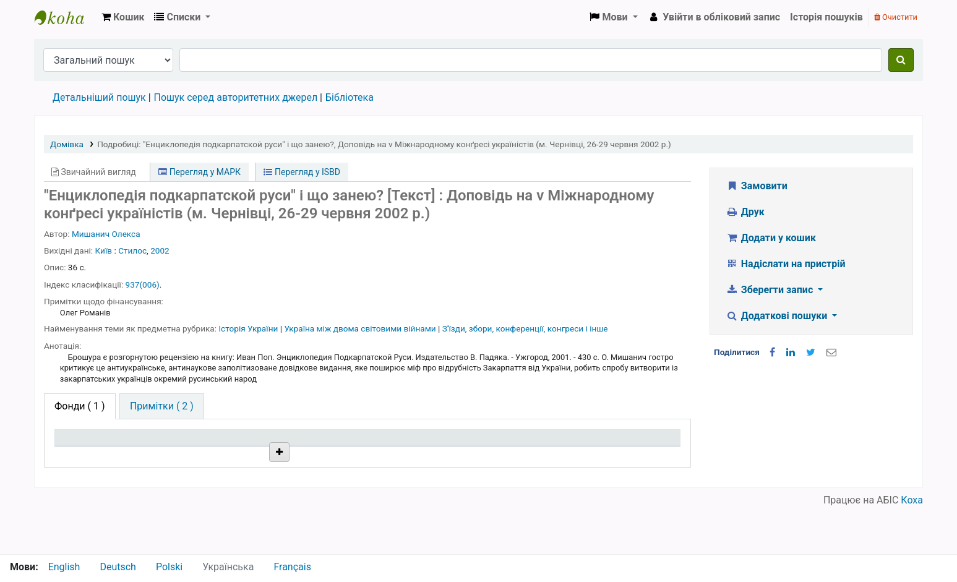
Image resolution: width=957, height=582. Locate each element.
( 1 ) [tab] (79, 406)
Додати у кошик (771, 238)
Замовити (756, 186)
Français (292, 567)
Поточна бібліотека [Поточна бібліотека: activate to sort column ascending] (227, 443)
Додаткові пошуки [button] (778, 316)
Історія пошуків (826, 17)
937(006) (143, 284)
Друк (745, 212)
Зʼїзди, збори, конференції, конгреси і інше (525, 328)
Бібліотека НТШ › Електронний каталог (66, 17)
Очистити (895, 17)
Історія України (249, 328)
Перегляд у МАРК (199, 172)
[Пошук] (901, 60)
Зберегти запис (770, 290)
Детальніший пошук (99, 97)
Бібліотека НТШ (224, 471)
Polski (169, 567)
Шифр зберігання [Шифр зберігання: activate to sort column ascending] (349, 443)
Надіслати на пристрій (785, 264)
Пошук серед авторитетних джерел (236, 97)
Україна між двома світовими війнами (361, 328)
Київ (104, 250)
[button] (123, 17)
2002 (160, 250)
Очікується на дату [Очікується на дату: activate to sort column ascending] (603, 443)
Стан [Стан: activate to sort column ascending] (448, 443)
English (64, 567)
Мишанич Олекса (106, 234)
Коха (912, 546)
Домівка (67, 144)
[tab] (161, 406)
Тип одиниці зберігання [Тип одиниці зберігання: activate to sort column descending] (111, 443)
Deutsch (117, 567)
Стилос (132, 250)
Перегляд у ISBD (302, 172)
